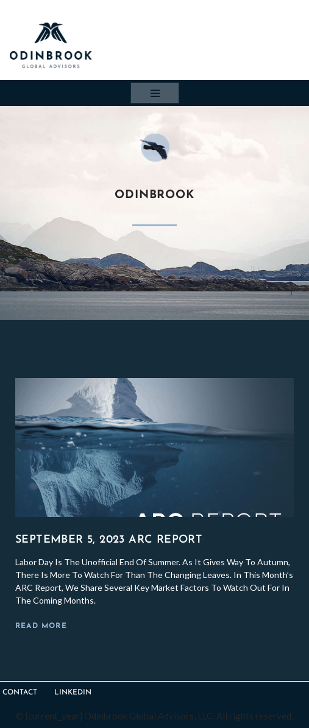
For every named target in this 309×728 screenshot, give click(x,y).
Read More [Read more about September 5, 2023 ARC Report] (41, 626)
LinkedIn (72, 692)
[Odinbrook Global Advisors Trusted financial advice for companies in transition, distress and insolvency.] (50, 45)
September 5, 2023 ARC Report (108, 540)
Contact (19, 692)
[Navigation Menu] (154, 93)
